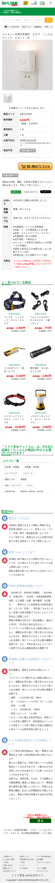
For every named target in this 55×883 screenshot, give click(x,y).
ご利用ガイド (8, 856)
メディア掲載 (41, 868)
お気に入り (16, 192)
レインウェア (11, 473)
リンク (22, 865)
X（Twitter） (24, 868)
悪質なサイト (8, 868)
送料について (25, 856)
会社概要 (40, 859)
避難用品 (37, 27)
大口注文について (9, 871)
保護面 (24, 479)
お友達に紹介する (31, 192)
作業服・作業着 (32, 467)
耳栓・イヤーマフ (13, 485)
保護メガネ (10, 479)
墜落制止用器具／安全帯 (32, 491)
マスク (30, 485)
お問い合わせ (8, 865)
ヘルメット (28, 473)
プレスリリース (42, 871)
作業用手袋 (10, 491)
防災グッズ (26, 27)
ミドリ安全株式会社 (44, 856)
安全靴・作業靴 (12, 467)
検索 (49, 20)
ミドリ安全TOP (11, 27)
